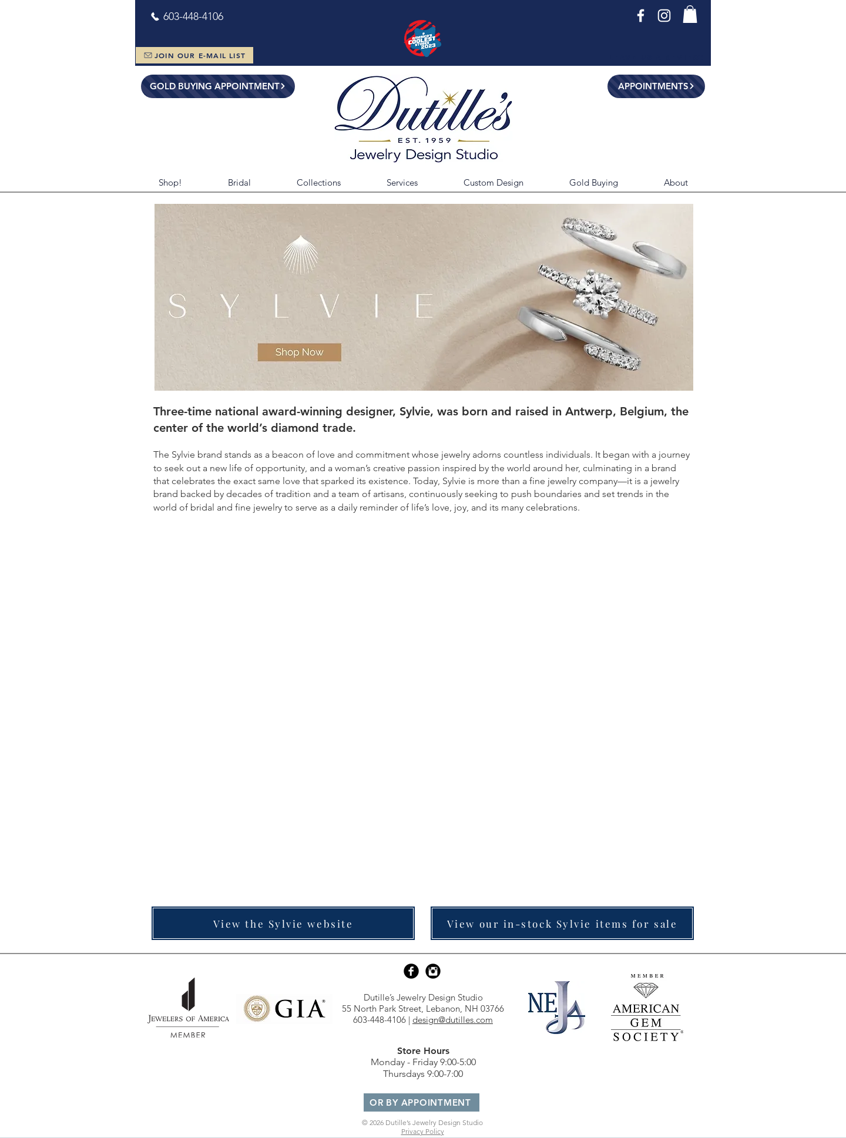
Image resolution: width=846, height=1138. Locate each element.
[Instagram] (664, 15)
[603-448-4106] (186, 16)
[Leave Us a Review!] (656, 57)
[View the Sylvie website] (283, 923)
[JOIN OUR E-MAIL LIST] (194, 55)
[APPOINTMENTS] (656, 86)
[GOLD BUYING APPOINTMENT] (218, 86)
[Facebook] (640, 15)
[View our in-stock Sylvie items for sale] (562, 923)
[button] (690, 14)
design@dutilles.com (452, 1019)
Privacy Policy (422, 1131)
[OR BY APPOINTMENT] (421, 1102)
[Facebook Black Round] (411, 971)
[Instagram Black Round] (433, 971)
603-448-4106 (379, 1019)
